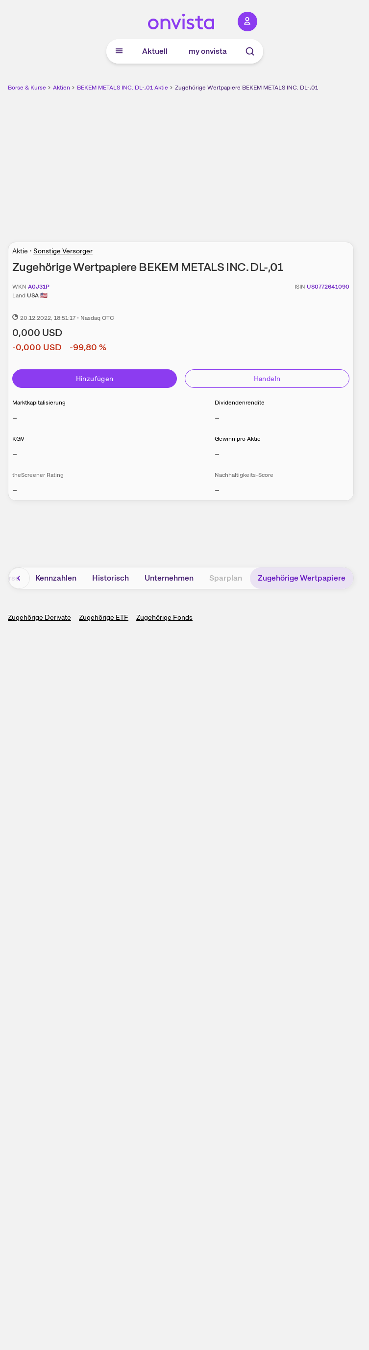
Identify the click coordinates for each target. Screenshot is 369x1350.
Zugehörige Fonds (164, 617)
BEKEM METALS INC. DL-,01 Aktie (122, 87)
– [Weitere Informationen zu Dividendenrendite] (217, 417)
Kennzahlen (55, 578)
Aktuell (155, 51)
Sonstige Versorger (63, 251)
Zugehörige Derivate (39, 617)
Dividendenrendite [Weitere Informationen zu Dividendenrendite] (240, 402)
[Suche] (250, 51)
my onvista (208, 51)
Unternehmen (169, 578)
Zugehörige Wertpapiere (301, 578)
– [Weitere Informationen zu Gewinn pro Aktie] (217, 453)
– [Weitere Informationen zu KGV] (14, 453)
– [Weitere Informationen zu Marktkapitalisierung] (14, 417)
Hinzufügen (95, 378)
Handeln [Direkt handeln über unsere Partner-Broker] (267, 378)
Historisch (110, 578)
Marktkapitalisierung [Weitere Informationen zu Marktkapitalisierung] (39, 402)
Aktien (61, 87)
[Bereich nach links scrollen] (19, 578)
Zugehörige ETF (103, 617)
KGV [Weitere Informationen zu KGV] (18, 439)
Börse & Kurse (27, 87)
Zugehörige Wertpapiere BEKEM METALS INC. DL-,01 (246, 87)
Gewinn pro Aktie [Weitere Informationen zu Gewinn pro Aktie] (238, 439)
